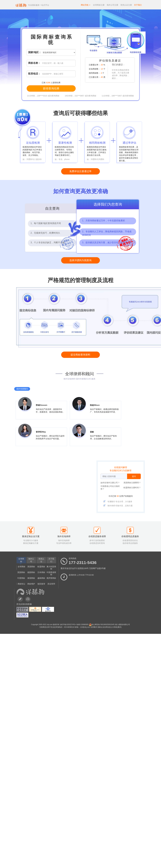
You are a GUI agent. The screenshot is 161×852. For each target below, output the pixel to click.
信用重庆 (94, 627)
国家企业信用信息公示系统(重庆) (110, 627)
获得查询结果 (51, 88)
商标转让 (21, 584)
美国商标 (31, 566)
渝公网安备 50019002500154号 (102, 624)
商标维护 (31, 584)
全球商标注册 (99, 5)
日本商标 (41, 572)
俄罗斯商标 (51, 578)
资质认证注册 (126, 5)
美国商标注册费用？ (132, 483)
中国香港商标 (51, 573)
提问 (134, 476)
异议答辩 (51, 584)
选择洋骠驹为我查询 (80, 260)
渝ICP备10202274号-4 (68, 624)
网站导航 (85, 5)
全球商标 (21, 566)
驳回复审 (41, 584)
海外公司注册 (112, 5)
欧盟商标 (41, 566)
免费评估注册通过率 (80, 171)
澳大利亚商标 (51, 567)
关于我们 (138, 5)
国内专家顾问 (22, 389)
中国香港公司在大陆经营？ (110, 487)
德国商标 (31, 572)
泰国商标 (31, 578)
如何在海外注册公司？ (110, 483)
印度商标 (21, 578)
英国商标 (21, 572)
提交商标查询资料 (80, 354)
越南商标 (41, 578)
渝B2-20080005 (83, 624)
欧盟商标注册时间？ (132, 487)
